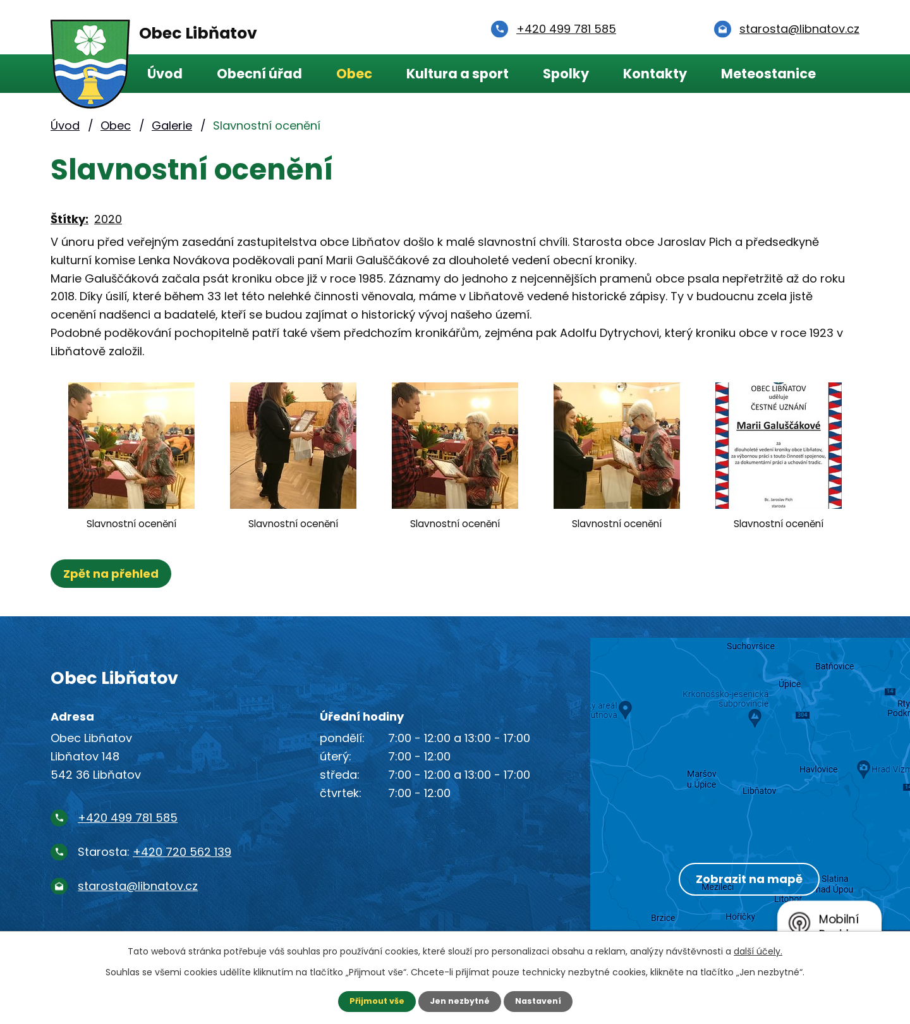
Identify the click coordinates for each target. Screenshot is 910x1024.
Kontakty (655, 73)
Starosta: (154, 852)
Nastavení (543, 1000)
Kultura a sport (457, 73)
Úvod (165, 73)
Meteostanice (768, 73)
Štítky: (69, 219)
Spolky (566, 73)
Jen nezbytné (460, 1000)
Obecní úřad (259, 73)
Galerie (172, 125)
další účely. (758, 950)
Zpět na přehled (115, 574)
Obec (354, 73)
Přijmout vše (371, 1000)
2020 (108, 219)
